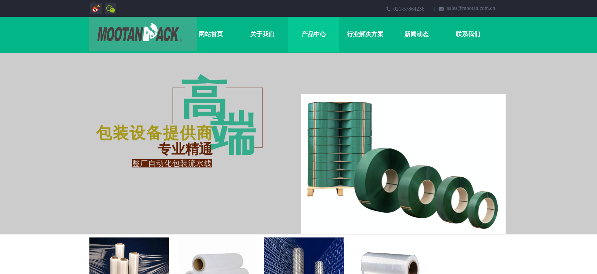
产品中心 (314, 34)
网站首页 (211, 34)
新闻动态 (416, 34)
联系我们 (468, 34)
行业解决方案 (365, 34)
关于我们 (262, 34)
